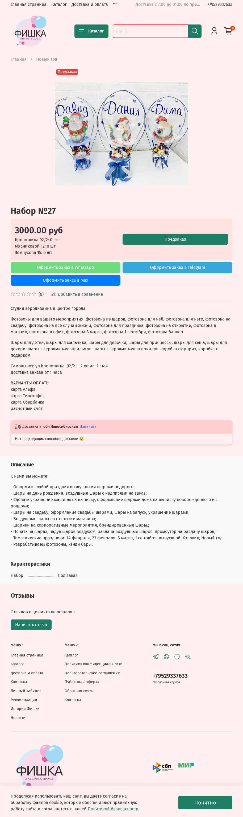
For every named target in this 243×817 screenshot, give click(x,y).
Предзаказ (175, 239)
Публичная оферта (82, 682)
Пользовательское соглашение (92, 673)
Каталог (59, 4)
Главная (19, 59)
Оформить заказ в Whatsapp (65, 267)
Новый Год (46, 59)
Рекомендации (24, 700)
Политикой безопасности (113, 808)
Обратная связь (79, 691)
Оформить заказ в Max (65, 280)
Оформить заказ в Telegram (177, 267)
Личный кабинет (26, 691)
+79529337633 (219, 4)
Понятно (205, 802)
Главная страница (29, 4)
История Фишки (25, 709)
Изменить (87, 426)
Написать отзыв (31, 624)
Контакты (19, 682)
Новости (18, 718)
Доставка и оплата (90, 4)
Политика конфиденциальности (94, 664)
